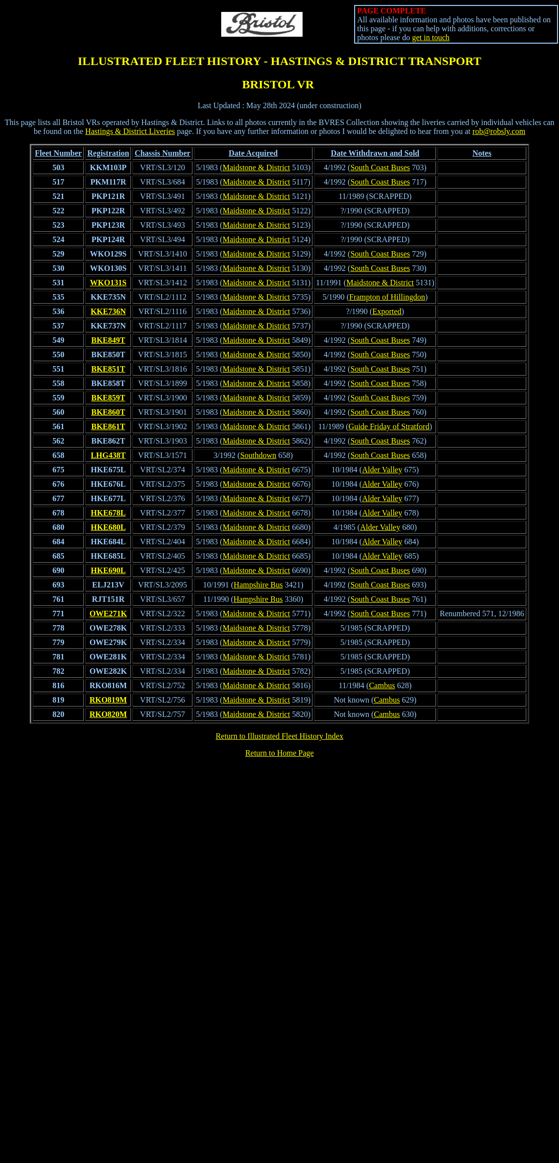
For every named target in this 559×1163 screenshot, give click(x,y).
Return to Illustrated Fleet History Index (279, 736)
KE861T (111, 426)
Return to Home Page (279, 753)
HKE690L (108, 570)
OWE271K (108, 613)
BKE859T (108, 397)
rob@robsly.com (499, 131)
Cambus (382, 685)
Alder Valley (382, 469)
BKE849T (108, 340)
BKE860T (108, 412)
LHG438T (108, 455)
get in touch (431, 37)
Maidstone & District (256, 167)
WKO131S (108, 282)
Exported (387, 311)
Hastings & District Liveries (130, 131)
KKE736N (108, 311)
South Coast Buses (380, 167)
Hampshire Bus (258, 585)
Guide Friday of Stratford (389, 426)
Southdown (258, 455)
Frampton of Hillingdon (387, 297)
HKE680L (108, 527)
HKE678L (108, 513)
